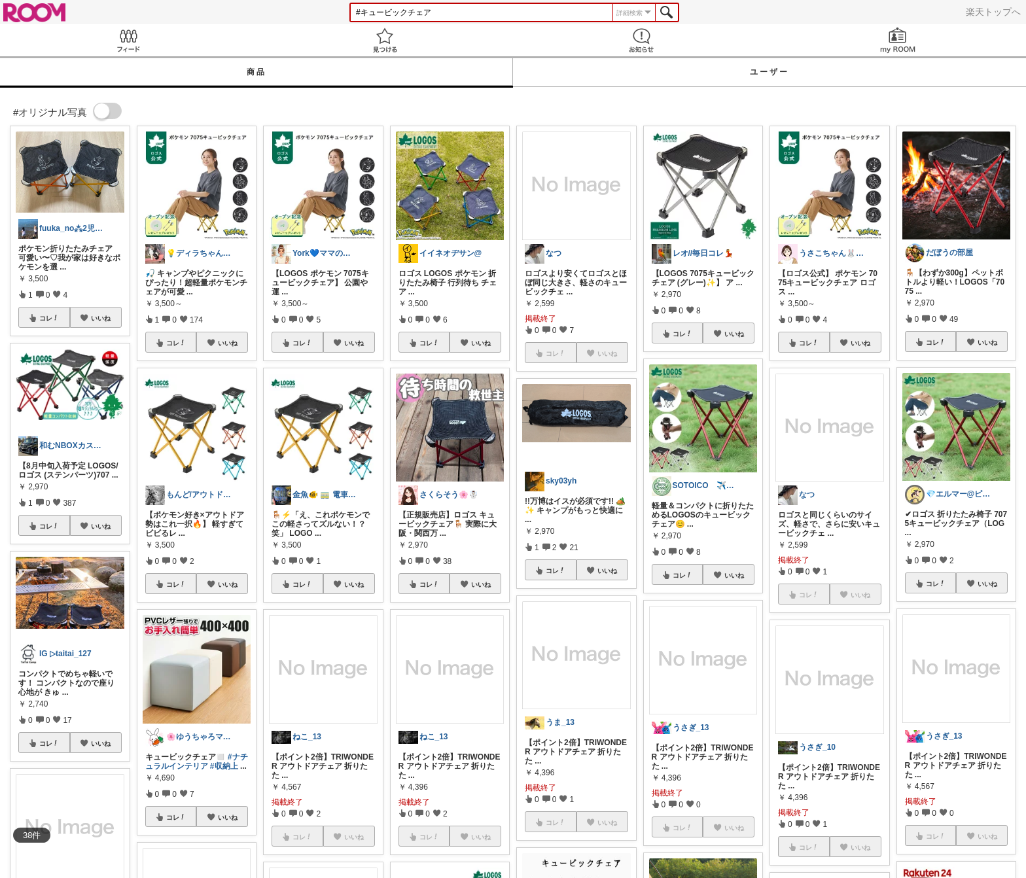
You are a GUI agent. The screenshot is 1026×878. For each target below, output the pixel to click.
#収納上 (224, 766)
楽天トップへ (993, 12)
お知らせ (641, 40)
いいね (101, 318)
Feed (128, 40)
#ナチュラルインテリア (196, 761)
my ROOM (898, 40)
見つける (384, 40)
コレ (49, 318)
